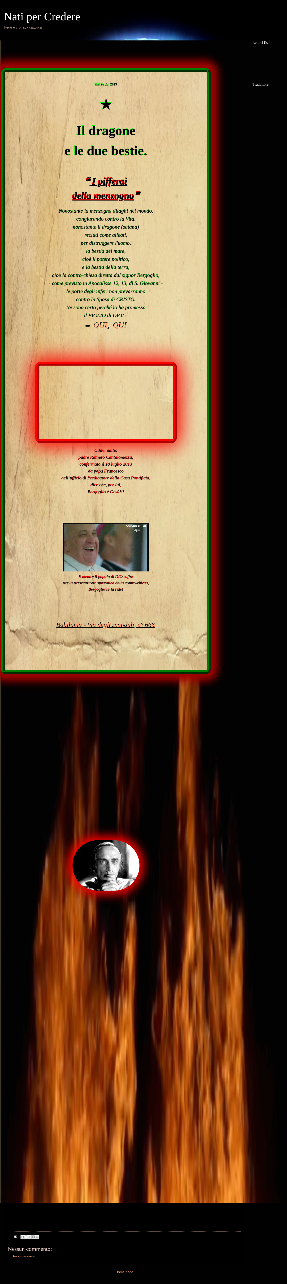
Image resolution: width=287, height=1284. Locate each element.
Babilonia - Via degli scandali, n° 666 (106, 625)
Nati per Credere (42, 16)
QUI (101, 325)
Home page (124, 1272)
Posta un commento (24, 1256)
